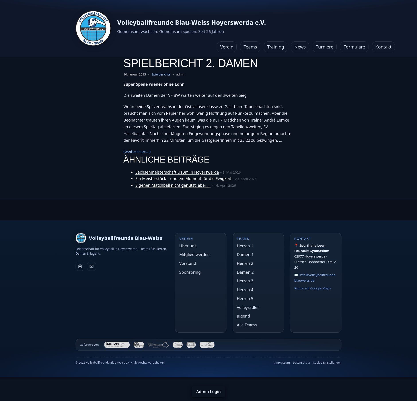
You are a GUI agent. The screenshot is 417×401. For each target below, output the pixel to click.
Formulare (354, 47)
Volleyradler (248, 307)
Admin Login (208, 391)
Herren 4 (245, 289)
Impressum (282, 362)
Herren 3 (245, 280)
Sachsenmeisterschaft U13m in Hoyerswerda (177, 172)
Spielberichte (161, 74)
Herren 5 (245, 298)
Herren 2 (245, 263)
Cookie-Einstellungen (327, 362)
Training (275, 47)
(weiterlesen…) (137, 151)
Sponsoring (190, 272)
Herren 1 (245, 245)
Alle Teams (247, 324)
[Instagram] (80, 266)
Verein (227, 47)
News (300, 47)
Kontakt (383, 47)
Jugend (243, 316)
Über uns (187, 245)
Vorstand (187, 263)
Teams (250, 47)
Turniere (324, 47)
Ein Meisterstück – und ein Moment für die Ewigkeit (183, 178)
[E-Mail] (91, 266)
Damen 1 (245, 254)
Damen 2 (245, 272)
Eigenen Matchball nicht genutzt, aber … (173, 185)
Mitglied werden (194, 254)
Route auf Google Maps (312, 288)
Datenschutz (301, 362)
